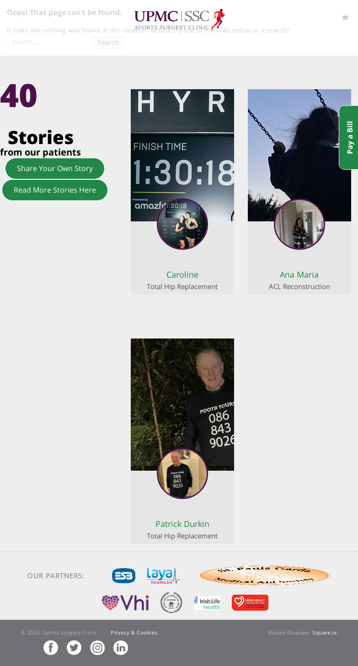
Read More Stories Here (55, 190)
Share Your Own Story (55, 168)
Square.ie (324, 632)
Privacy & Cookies (134, 632)
